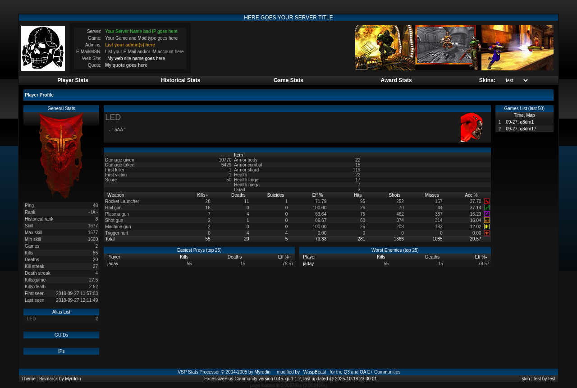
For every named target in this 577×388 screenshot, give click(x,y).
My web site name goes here (136, 58)
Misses (432, 195)
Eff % (318, 195)
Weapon (116, 195)
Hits (358, 195)
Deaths (239, 195)
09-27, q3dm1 (520, 122)
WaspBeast (314, 372)
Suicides (276, 195)
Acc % (472, 195)
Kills (202, 195)
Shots (395, 195)
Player (114, 256)
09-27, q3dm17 (521, 128)
